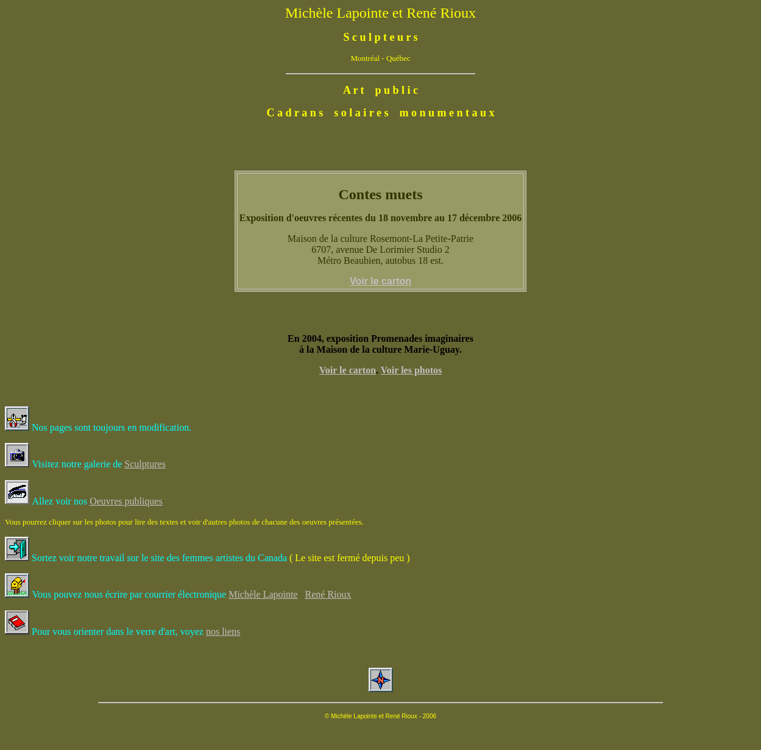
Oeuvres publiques (126, 501)
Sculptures (145, 464)
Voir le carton (347, 370)
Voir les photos (411, 370)
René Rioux (328, 594)
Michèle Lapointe (262, 594)
